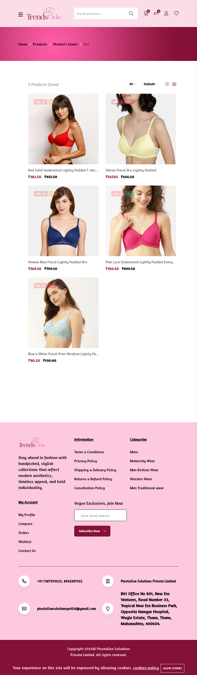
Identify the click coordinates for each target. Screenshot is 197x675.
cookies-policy (146, 667)
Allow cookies (172, 668)
